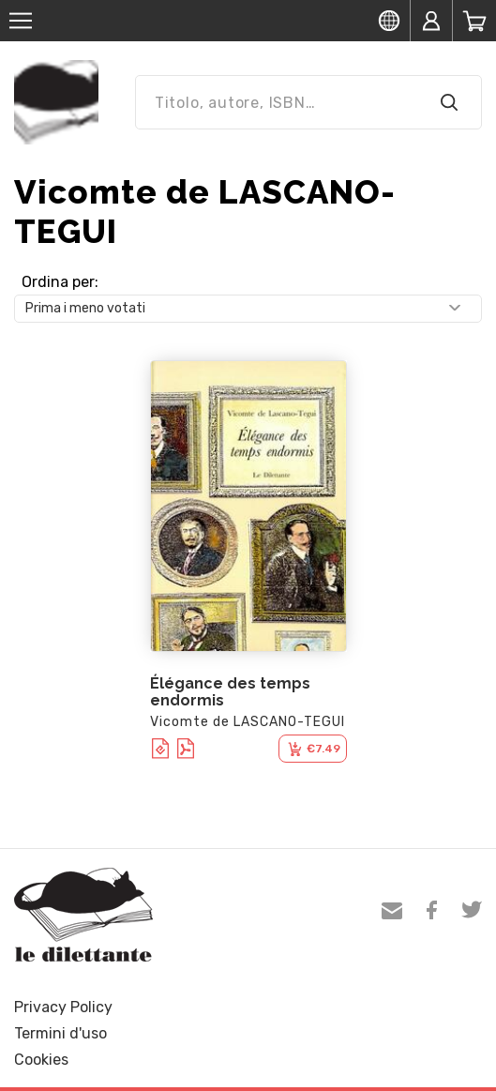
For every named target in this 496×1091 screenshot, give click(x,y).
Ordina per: (60, 282)
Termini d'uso (60, 1033)
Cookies (41, 1059)
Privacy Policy (63, 1007)
